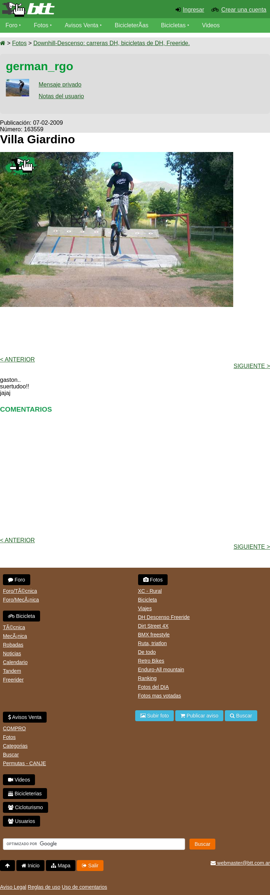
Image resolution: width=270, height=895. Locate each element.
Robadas (13, 645)
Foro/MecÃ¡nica (21, 600)
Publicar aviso (199, 716)
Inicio (30, 865)
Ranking (147, 678)
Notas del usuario (61, 96)
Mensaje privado (60, 84)
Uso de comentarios (84, 887)
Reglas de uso (44, 887)
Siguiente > (252, 366)
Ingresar (193, 10)
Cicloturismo (25, 807)
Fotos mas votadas (159, 696)
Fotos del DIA (153, 687)
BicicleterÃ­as (131, 25)
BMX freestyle (154, 635)
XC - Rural (150, 591)
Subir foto (154, 716)
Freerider (13, 680)
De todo (147, 652)
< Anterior (17, 359)
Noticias (12, 653)
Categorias (15, 746)
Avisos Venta (81, 25)
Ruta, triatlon (152, 643)
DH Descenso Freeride (164, 617)
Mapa (60, 865)
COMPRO (14, 728)
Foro (11, 25)
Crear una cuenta (243, 10)
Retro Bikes (151, 661)
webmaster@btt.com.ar (240, 863)
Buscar (11, 755)
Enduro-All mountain (161, 669)
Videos (211, 25)
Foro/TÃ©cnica (20, 591)
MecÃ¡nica (15, 636)
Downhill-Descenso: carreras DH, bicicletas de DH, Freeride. (111, 43)
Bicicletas (174, 25)
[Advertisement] (135, 331)
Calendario (15, 662)
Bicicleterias (25, 793)
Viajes (145, 608)
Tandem (12, 671)
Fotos (41, 25)
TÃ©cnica (14, 627)
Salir (90, 865)
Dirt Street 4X (153, 626)
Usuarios (21, 821)
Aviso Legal (13, 887)
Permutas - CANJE (24, 763)
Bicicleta (21, 616)
